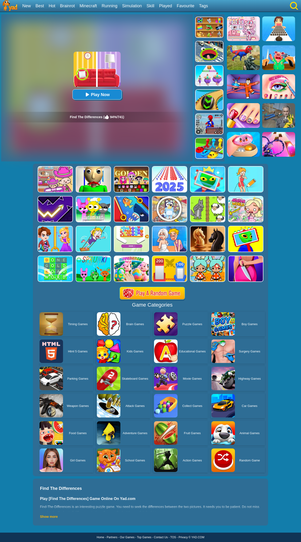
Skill (150, 6)
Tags (203, 6)
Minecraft (88, 6)
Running (109, 6)
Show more (49, 517)
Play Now (97, 94)
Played (165, 6)
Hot (52, 6)
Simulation (132, 6)
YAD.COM (197, 537)
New (26, 6)
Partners (112, 537)
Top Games (144, 537)
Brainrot (67, 6)
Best (40, 6)
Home (100, 537)
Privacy (183, 537)
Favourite (185, 6)
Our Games (127, 537)
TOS (173, 537)
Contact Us (161, 537)
